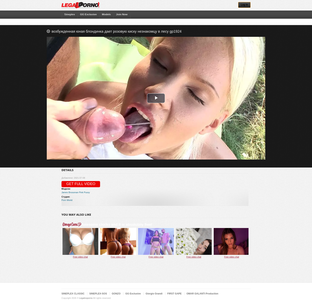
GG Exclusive (88, 14)
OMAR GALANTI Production (202, 293)
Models (106, 14)
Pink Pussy (84, 192)
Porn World (66, 200)
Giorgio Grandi (154, 293)
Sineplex (69, 14)
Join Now (122, 14)
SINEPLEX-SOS (98, 293)
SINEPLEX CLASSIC (72, 293)
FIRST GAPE (174, 293)
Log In (244, 4)
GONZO (116, 293)
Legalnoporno (86, 298)
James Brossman (69, 192)
